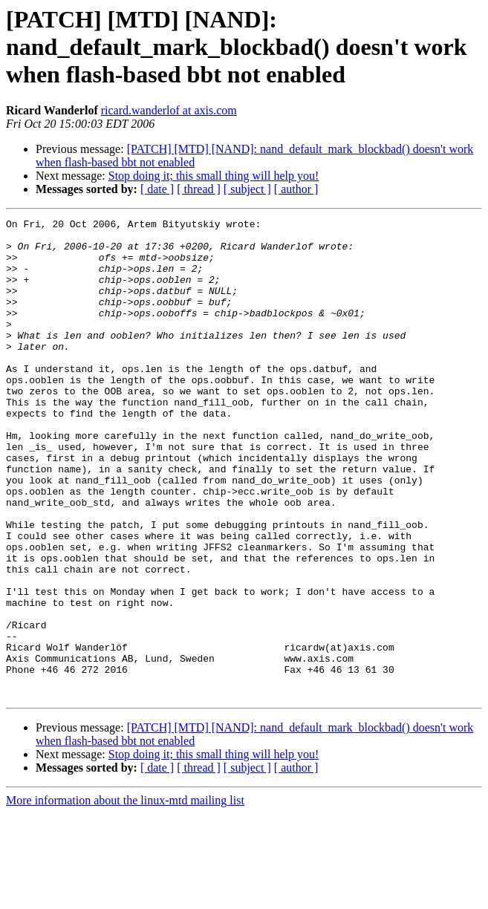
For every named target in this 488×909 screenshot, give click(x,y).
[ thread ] (199, 189)
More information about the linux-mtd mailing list (125, 896)
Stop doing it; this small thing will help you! (213, 175)
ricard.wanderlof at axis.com (169, 110)
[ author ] (296, 189)
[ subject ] (247, 189)
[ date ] (157, 189)
